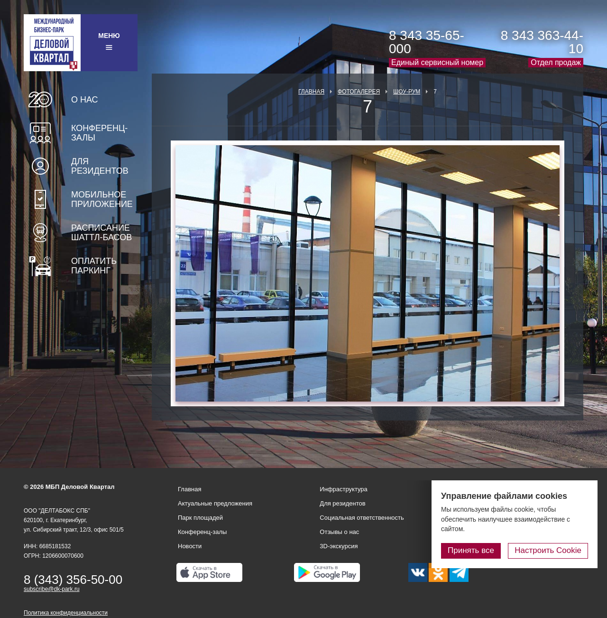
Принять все (471, 550)
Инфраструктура (343, 489)
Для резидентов (100, 166)
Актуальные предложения (215, 503)
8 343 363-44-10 (542, 42)
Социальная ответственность (362, 517)
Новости (190, 546)
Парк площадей (200, 517)
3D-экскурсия (339, 546)
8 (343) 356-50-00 (73, 579)
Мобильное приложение (102, 199)
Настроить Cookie (548, 550)
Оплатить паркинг (94, 265)
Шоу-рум (406, 91)
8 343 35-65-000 (426, 42)
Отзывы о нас (339, 531)
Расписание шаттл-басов (101, 232)
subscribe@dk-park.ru (52, 589)
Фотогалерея (359, 91)
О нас (84, 99)
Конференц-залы (99, 132)
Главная (311, 91)
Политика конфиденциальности (66, 612)
